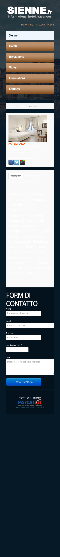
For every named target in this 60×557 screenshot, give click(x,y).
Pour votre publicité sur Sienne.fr (30, 407)
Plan (13, 182)
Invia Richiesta (24, 382)
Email (8, 321)
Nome (8, 309)
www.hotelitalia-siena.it (24, 158)
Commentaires (25, 182)
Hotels (22, 106)
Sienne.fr (12, 106)
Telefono (9, 333)
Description (16, 176)
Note (8, 357)
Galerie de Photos (34, 176)
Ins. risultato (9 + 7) (14, 345)
